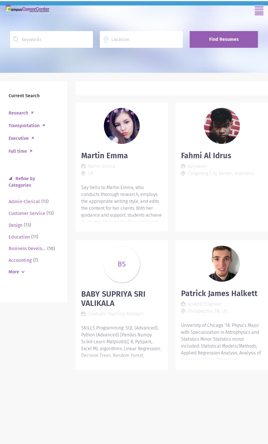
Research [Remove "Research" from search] (18, 113)
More (14, 272)
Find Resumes (224, 39)
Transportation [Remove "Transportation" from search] (24, 125)
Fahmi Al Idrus (206, 155)
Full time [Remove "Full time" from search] (18, 151)
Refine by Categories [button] (22, 182)
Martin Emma (104, 155)
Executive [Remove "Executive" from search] (19, 138)
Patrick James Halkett (219, 293)
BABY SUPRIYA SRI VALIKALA (113, 298)
